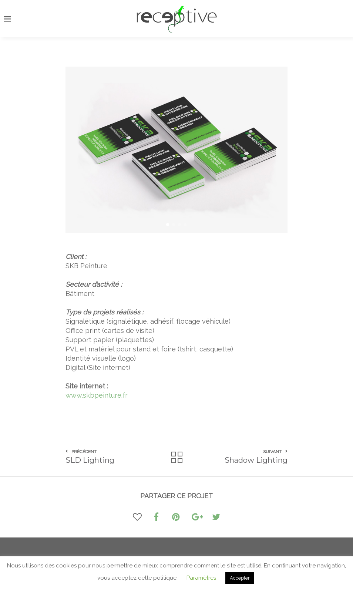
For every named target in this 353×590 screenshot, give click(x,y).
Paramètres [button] (201, 577)
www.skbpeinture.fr (96, 395)
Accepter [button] (240, 578)
